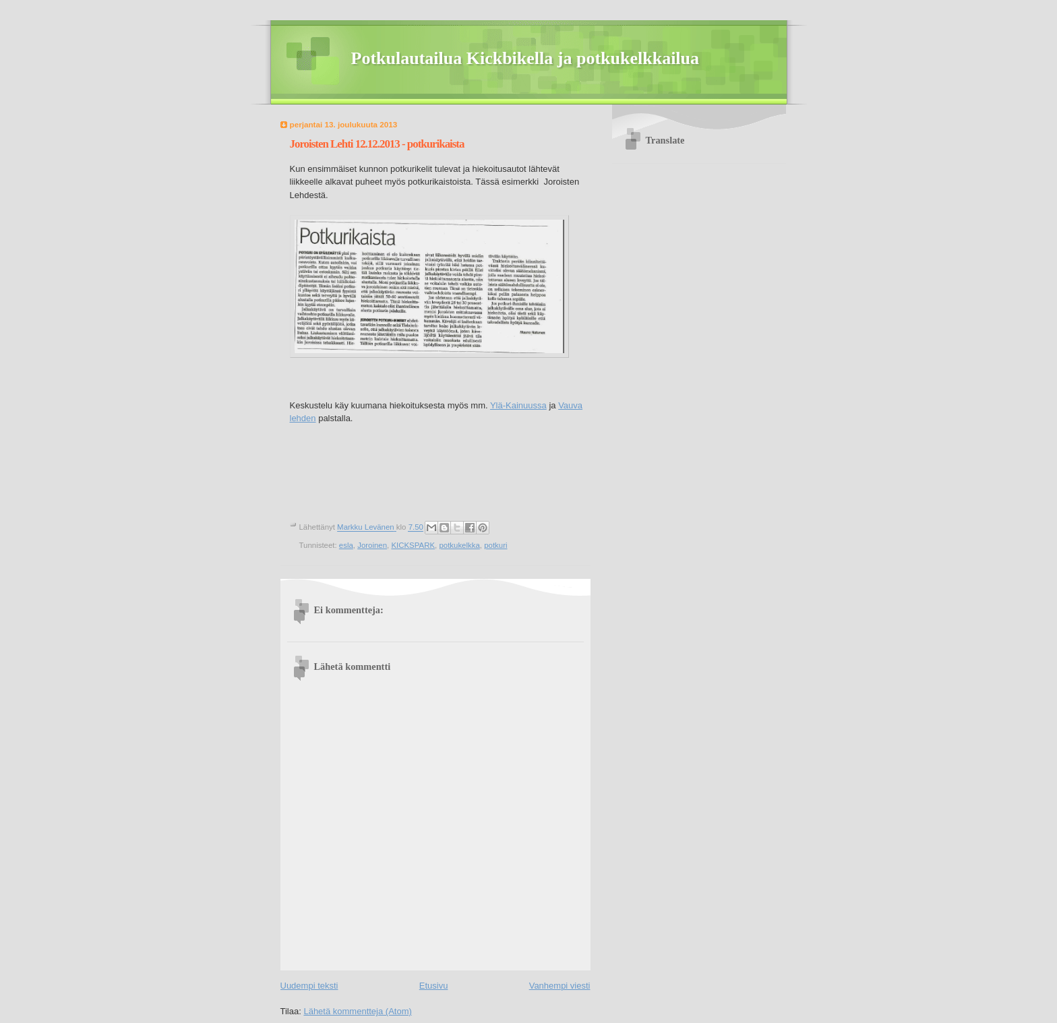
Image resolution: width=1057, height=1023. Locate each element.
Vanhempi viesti (560, 986)
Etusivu (433, 986)
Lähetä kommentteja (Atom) (357, 1011)
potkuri (495, 545)
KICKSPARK (413, 545)
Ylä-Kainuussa (518, 405)
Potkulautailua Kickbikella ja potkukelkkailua (525, 58)
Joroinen (372, 545)
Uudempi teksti (309, 986)
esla (346, 545)
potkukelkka (459, 545)
